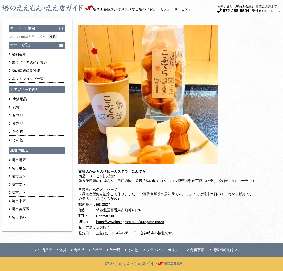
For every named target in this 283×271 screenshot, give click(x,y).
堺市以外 (17, 217)
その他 (16, 140)
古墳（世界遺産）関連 (28, 62)
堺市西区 (17, 176)
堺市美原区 (19, 209)
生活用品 (18, 99)
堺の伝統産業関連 (24, 70)
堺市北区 (17, 193)
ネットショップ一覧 (26, 79)
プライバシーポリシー (162, 250)
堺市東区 (17, 168)
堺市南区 (17, 184)
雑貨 (14, 107)
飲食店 (16, 132)
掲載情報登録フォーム (229, 250)
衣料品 (16, 123)
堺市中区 (17, 201)
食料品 (16, 115)
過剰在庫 (17, 54)
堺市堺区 (17, 160)
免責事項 (195, 250)
